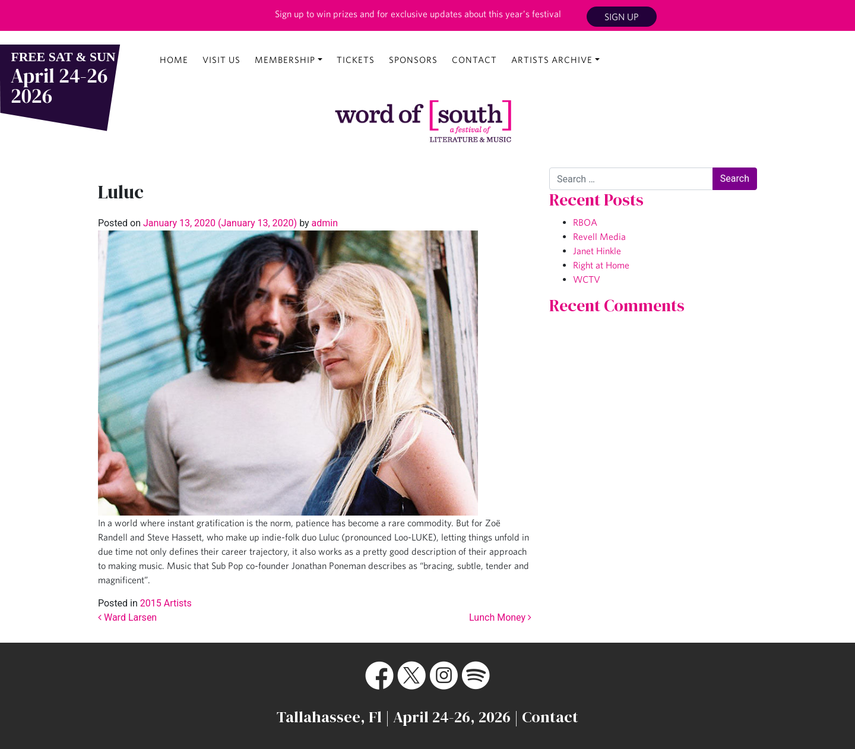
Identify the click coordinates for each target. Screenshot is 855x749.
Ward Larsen (127, 617)
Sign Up (621, 16)
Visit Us (221, 60)
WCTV (586, 279)
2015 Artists (166, 603)
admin (323, 223)
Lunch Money (500, 617)
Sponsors (413, 60)
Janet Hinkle (597, 250)
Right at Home (601, 265)
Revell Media (599, 236)
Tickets (356, 60)
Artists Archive (552, 60)
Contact (474, 60)
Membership (285, 60)
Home (174, 60)
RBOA (585, 222)
